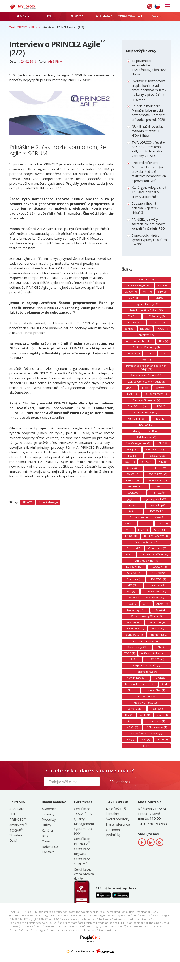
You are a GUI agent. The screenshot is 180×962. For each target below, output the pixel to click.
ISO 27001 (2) (158, 579)
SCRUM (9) (131, 291)
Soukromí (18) (158, 622)
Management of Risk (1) (146, 431)
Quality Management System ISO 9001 (84, 826)
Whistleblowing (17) (146, 560)
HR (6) (132, 659)
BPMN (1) (160, 486)
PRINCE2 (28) (146, 279)
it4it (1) (132, 511)
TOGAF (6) (162, 328)
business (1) (133, 505)
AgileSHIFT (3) (136, 418)
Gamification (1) (157, 480)
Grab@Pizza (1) (136, 406)
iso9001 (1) (132, 727)
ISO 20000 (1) (134, 492)
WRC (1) (145, 739)
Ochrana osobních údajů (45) (146, 517)
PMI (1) (128, 529)
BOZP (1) (129, 461)
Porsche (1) (133, 579)
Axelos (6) (132, 468)
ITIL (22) (150, 353)
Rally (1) (129, 739)
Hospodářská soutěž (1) (146, 665)
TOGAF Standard (16, 832)
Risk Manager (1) (146, 437)
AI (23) (146, 603)
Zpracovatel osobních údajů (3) (146, 381)
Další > (14, 840)
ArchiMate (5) (146, 334)
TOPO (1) (129, 653)
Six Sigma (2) (157, 455)
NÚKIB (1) (162, 739)
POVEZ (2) (133, 322)
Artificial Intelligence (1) (154, 653)
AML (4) (162, 647)
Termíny (48, 814)
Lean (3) (132, 455)
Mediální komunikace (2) (139, 684)
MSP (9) (160, 297)
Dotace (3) (159, 322)
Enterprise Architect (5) (138, 341)
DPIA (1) (129, 387)
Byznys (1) (161, 387)
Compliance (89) (157, 548)
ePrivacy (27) (132, 548)
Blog (45, 835)
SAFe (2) (129, 523)
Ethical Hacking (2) (156, 449)
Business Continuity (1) (146, 347)
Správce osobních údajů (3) (146, 375)
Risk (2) (164, 353)
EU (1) (131, 690)
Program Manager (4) (146, 304)
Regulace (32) (159, 628)
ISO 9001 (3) (132, 474)
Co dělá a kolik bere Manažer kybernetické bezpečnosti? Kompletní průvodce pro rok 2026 (149, 113)
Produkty (49, 819)
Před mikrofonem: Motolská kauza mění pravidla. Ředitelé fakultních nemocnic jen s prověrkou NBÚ (149, 172)
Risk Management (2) (137, 443)
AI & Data (16, 808)
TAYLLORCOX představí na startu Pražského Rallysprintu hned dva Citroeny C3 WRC (149, 149)
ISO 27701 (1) (133, 573)
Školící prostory (117, 819)
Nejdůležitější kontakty (116, 811)
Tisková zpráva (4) (146, 671)
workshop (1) (158, 505)
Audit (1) (145, 715)
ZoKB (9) (129, 328)
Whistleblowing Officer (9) (146, 616)
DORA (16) (130, 603)
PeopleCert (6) (157, 468)
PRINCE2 (27, 502)
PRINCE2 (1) (159, 492)
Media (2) (160, 677)
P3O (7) (161, 406)
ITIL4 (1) (145, 523)
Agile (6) (162, 285)
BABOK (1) (131, 535)
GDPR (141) (135, 297)
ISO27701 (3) (157, 511)
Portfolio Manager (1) (146, 412)
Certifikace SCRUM (82, 861)
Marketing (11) (135, 610)
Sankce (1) (159, 708)
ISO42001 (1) (157, 659)
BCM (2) (163, 341)
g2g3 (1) (131, 499)
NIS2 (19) (132, 585)
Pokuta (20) (132, 622)
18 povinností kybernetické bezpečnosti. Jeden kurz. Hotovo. (149, 67)
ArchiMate (17, 824)
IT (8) (145, 387)
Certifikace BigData (82, 851)
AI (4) (164, 684)
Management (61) (155, 591)
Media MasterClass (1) (146, 702)
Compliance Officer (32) (154, 554)
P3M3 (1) (163, 461)
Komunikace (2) (136, 677)
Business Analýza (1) (156, 535)
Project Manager (48, 502)
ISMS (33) (145, 328)
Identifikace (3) (134, 634)
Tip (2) (131, 316)
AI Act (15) (162, 603)
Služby (46, 824)
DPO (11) (163, 523)
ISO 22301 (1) (161, 529)
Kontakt (48, 852)
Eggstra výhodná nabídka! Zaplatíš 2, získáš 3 (145, 207)
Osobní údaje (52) (137, 647)
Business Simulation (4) (146, 400)
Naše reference (118, 824)
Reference (50, 846)
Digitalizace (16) (134, 628)
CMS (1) (129, 554)
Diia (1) (129, 715)
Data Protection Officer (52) (146, 310)
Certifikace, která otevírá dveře (84, 874)
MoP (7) (147, 291)
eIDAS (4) (163, 291)
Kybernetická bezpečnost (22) (146, 597)
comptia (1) (134, 708)
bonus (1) (162, 715)
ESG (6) (131, 591)
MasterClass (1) (156, 690)
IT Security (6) (156, 316)
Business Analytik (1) (146, 542)
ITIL (12, 814)
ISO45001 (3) (146, 424)
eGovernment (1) (156, 393)
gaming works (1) (156, 499)
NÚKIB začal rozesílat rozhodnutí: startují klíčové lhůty (147, 130)
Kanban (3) (132, 480)
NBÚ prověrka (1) (157, 727)
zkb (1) (146, 745)
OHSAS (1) (146, 461)
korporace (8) (157, 585)
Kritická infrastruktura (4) (146, 641)
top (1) (131, 721)
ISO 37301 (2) (159, 566)
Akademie (49, 808)
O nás (46, 841)
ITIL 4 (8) (162, 443)
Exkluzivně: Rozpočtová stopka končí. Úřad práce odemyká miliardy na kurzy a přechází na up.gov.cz (149, 90)
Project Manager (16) (137, 285)
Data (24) (160, 610)
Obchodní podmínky (113, 832)
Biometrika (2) (159, 634)
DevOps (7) (131, 449)
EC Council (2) (134, 566)
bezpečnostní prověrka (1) (146, 733)
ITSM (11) (131, 393)
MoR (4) (146, 359)
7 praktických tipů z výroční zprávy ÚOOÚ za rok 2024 (149, 239)
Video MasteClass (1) (146, 696)
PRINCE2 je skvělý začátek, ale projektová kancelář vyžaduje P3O (148, 223)
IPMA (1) (143, 529)
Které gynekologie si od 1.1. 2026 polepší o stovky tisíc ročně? (149, 192)
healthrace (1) (156, 721)
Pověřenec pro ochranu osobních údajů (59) (146, 367)
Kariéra (47, 830)
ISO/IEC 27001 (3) (157, 474)
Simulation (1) (135, 486)
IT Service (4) (132, 353)
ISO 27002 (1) (158, 573)
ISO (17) (160, 418)
